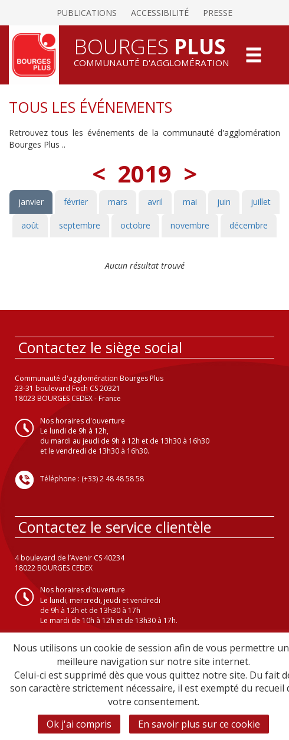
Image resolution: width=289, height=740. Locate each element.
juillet (261, 201)
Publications (87, 12)
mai (190, 201)
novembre (189, 225)
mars (117, 201)
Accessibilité (160, 12)
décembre (248, 225)
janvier (31, 201)
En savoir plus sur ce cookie (199, 724)
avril (155, 201)
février (76, 201)
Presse (217, 12)
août (30, 225)
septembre (79, 225)
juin (224, 201)
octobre (135, 225)
